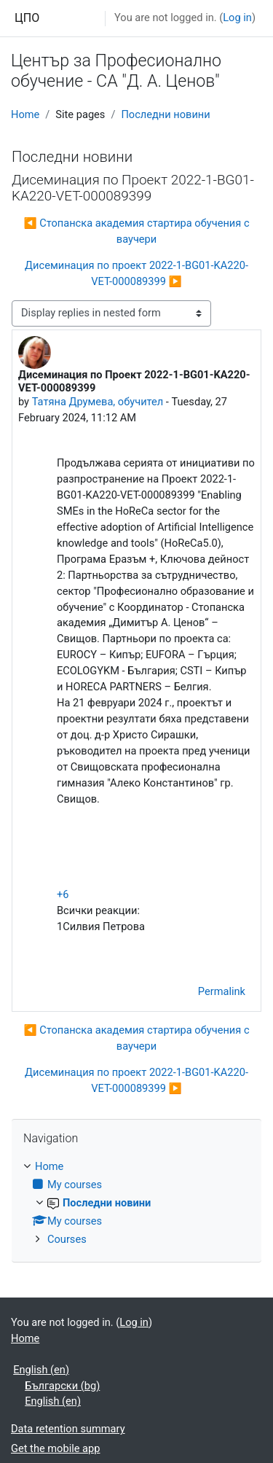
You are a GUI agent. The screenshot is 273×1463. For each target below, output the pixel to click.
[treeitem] (136, 1203)
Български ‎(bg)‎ (62, 1385)
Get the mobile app (55, 1448)
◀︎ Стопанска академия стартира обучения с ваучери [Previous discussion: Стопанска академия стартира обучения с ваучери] (136, 231)
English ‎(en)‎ (41, 1369)
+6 (63, 894)
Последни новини (165, 114)
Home (25, 114)
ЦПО (27, 18)
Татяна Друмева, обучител (98, 401)
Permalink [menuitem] (221, 991)
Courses (67, 1239)
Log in (237, 17)
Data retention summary (68, 1428)
